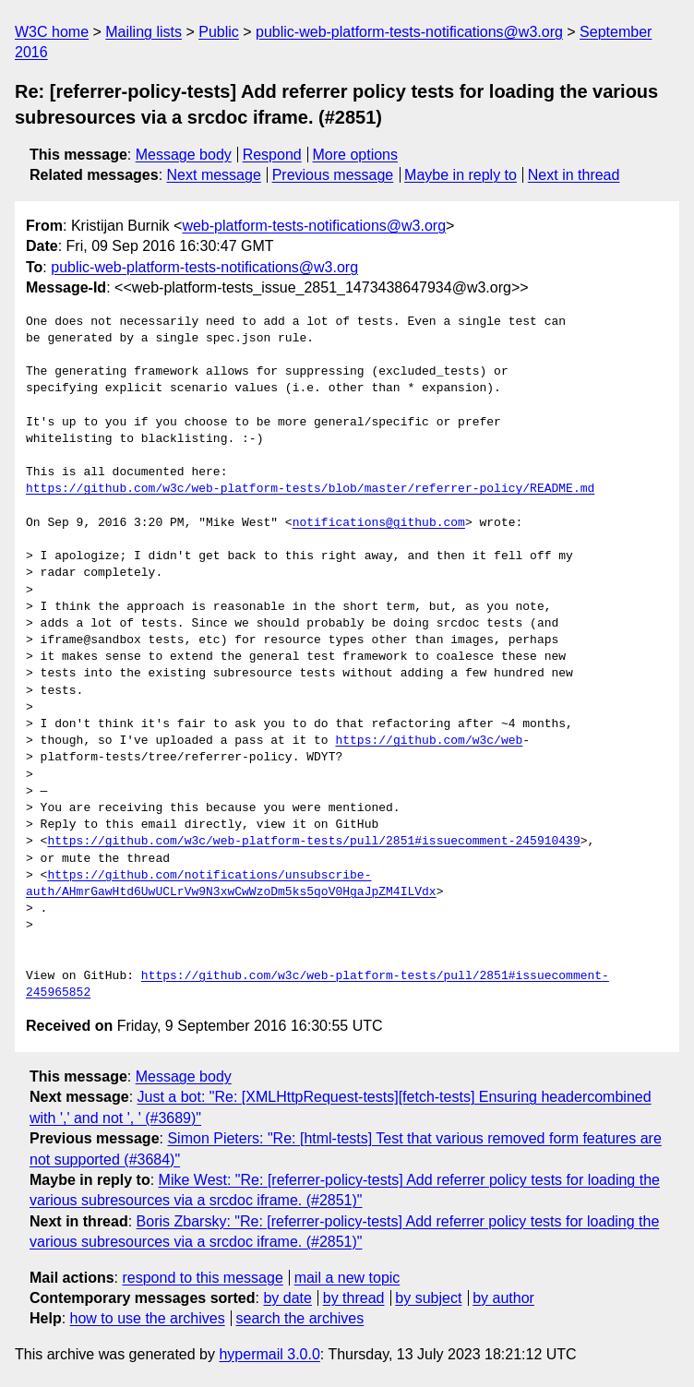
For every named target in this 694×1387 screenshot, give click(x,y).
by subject (428, 1298)
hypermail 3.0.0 (269, 1354)
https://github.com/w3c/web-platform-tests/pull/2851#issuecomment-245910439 (313, 841)
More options (356, 154)
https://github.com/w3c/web (428, 741)
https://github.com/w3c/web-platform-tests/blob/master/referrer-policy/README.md (310, 489)
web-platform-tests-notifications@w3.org (314, 225)
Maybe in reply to (460, 175)
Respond (272, 154)
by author (503, 1298)
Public (218, 32)
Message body (184, 154)
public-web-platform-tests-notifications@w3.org (409, 32)
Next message (214, 175)
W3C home (52, 32)
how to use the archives (147, 1318)
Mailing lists (143, 32)
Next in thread (574, 175)
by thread (354, 1298)
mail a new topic (347, 1277)
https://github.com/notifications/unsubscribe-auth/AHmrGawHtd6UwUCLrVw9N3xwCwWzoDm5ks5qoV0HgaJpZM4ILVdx (231, 884)
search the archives (300, 1318)
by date (287, 1298)
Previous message (333, 175)
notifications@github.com (379, 523)
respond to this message (202, 1277)
